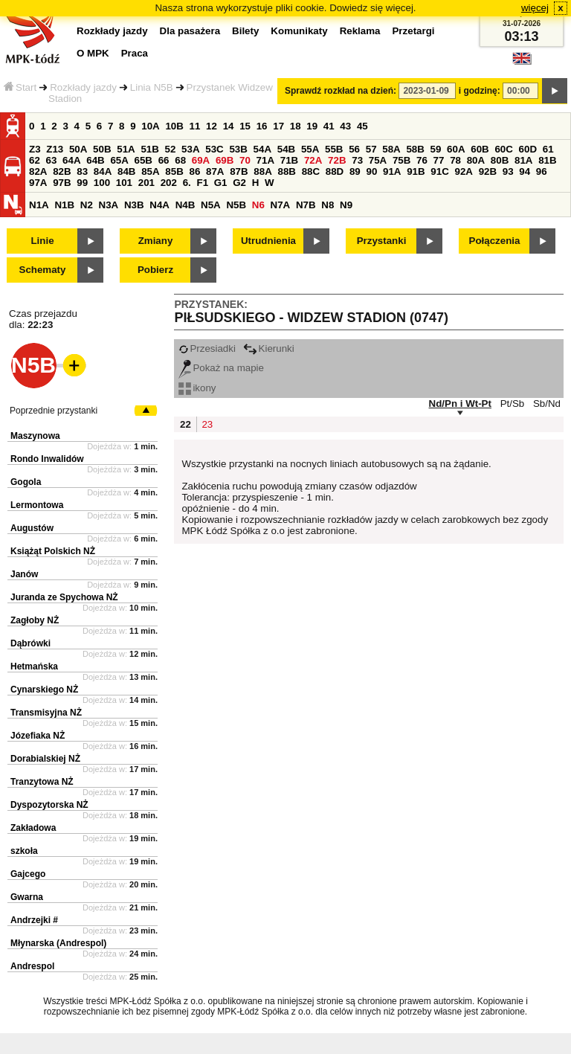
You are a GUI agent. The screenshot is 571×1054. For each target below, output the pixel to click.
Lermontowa (36, 505)
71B (289, 160)
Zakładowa (33, 828)
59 (436, 149)
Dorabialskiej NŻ (45, 758)
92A (463, 171)
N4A (159, 205)
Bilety (245, 30)
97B (62, 182)
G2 (239, 182)
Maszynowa (35, 436)
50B (102, 149)
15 (245, 126)
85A (150, 171)
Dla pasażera (190, 30)
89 (355, 171)
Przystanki (382, 240)
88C (311, 171)
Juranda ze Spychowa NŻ (64, 597)
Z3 (35, 149)
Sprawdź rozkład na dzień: (340, 91)
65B (143, 160)
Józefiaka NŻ (37, 735)
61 (548, 149)
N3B (134, 205)
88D (334, 171)
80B (500, 160)
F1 (202, 182)
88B (286, 171)
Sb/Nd (547, 403)
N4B (185, 205)
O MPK (93, 53)
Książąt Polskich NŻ (52, 551)
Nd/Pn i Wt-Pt (460, 403)
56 (354, 149)
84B (126, 171)
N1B (64, 205)
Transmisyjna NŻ (46, 712)
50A (78, 149)
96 (541, 171)
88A (262, 171)
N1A (39, 205)
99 (82, 182)
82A (38, 171)
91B (416, 171)
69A (201, 160)
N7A (281, 205)
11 (195, 126)
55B (334, 149)
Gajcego (27, 874)
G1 (221, 182)
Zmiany (155, 240)
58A (391, 149)
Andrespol (32, 966)
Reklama (360, 30)
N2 (86, 205)
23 (207, 424)
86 (194, 171)
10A (150, 126)
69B (224, 160)
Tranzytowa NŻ (42, 782)
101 (124, 182)
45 (362, 126)
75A (378, 160)
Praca (134, 53)
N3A (109, 205)
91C (439, 171)
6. (187, 182)
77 (439, 160)
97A (38, 182)
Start (20, 87)
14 (228, 126)
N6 (258, 205)
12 (211, 126)
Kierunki (268, 348)
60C (503, 149)
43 (345, 126)
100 (102, 182)
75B (401, 160)
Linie (42, 240)
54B (286, 149)
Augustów (32, 528)
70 (245, 160)
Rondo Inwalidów (47, 459)
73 (357, 160)
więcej (535, 7)
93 (508, 171)
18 (295, 126)
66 (164, 160)
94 (524, 171)
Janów (24, 574)
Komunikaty (299, 30)
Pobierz (155, 269)
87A (215, 171)
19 (311, 126)
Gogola (25, 482)
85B (174, 171)
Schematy (42, 269)
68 (180, 160)
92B (488, 171)
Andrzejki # (34, 920)
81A (523, 160)
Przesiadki (206, 348)
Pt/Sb (512, 403)
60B (479, 149)
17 (278, 126)
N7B (306, 205)
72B (337, 160)
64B (95, 160)
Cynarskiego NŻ (44, 689)
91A (392, 171)
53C (214, 149)
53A (190, 149)
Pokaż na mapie (221, 367)
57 (371, 149)
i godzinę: (479, 91)
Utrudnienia (268, 240)
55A (310, 149)
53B (238, 149)
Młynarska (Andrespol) (58, 943)
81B (547, 160)
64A (71, 160)
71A (265, 160)
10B (174, 126)
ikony (197, 387)
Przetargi (413, 30)
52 (170, 149)
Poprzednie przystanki (53, 410)
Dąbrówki (30, 643)
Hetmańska (34, 666)
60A (456, 149)
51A (126, 149)
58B (415, 149)
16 (262, 126)
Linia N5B (151, 87)
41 (329, 126)
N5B (236, 205)
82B (62, 171)
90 (371, 171)
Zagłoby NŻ (34, 620)
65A (119, 160)
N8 (327, 205)
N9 (346, 205)
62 (34, 160)
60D (528, 149)
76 (422, 160)
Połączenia (494, 240)
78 (455, 160)
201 (146, 182)
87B (239, 171)
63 (51, 160)
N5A (211, 205)
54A (262, 149)
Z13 (54, 149)
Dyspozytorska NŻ (49, 805)
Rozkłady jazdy (83, 87)
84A (103, 171)
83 (82, 171)
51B (149, 149)
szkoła (24, 851)
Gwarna (26, 897)
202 (169, 182)
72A (313, 160)
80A (476, 160)
